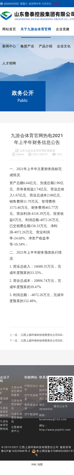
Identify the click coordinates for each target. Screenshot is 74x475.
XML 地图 (37, 464)
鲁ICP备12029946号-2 (15, 450)
